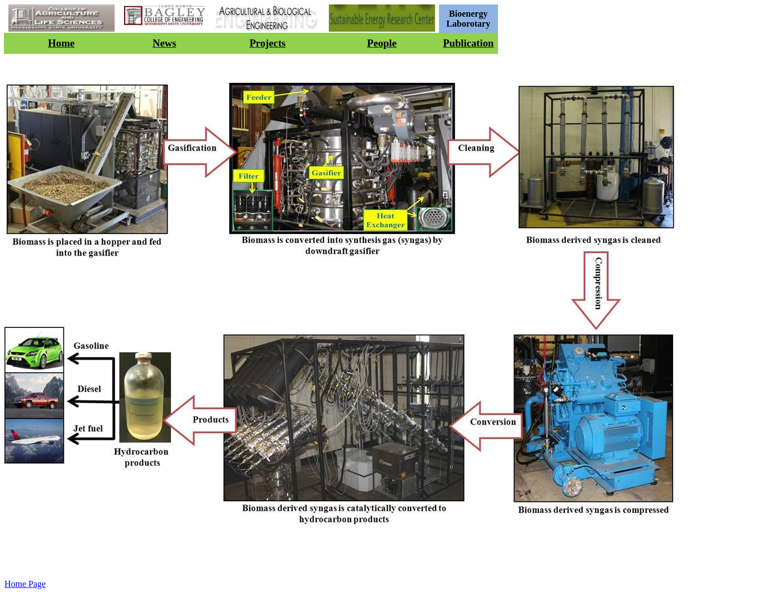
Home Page (25, 584)
